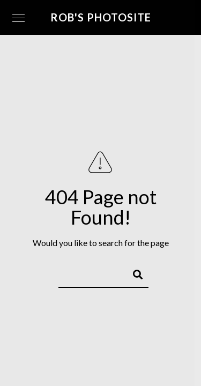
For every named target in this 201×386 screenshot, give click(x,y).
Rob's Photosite (100, 17)
